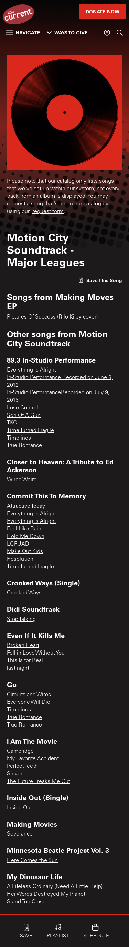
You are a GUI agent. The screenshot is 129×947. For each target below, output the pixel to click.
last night (18, 668)
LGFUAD (18, 544)
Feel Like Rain (24, 529)
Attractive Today (26, 506)
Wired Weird (22, 480)
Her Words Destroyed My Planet (46, 894)
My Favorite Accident (33, 759)
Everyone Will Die (28, 702)
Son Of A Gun (24, 415)
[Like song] (100, 280)
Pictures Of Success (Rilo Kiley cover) (52, 317)
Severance (20, 834)
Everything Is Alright (31, 370)
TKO (12, 423)
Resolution (20, 559)
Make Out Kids (25, 552)
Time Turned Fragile (30, 430)
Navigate (23, 32)
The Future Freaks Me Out (38, 781)
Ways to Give (67, 32)
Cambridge (20, 751)
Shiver (14, 774)
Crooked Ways (24, 593)
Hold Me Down (25, 536)
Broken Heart (23, 645)
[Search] (120, 32)
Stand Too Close (26, 902)
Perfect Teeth (22, 766)
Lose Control (22, 408)
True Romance (24, 446)
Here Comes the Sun (32, 860)
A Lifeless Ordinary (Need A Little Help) (55, 887)
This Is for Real (25, 661)
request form (48, 211)
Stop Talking (21, 619)
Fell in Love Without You (36, 653)
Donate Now (102, 11)
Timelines (19, 438)
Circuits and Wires (29, 695)
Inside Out (19, 808)
